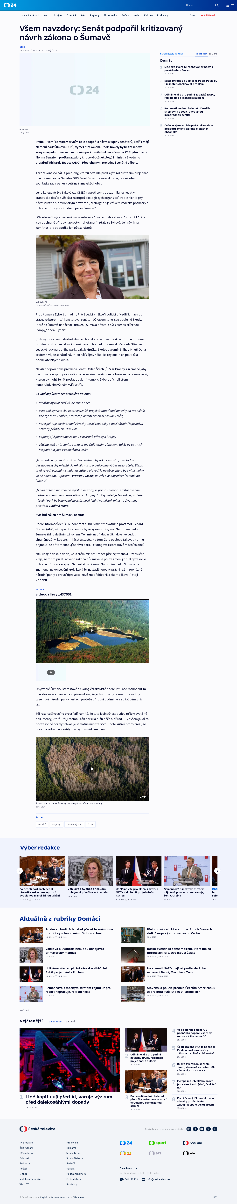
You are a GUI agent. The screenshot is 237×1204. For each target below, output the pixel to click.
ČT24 (22, 46)
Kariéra (70, 1168)
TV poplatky (26, 1152)
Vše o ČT (24, 1183)
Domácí (71, 15)
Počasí (125, 15)
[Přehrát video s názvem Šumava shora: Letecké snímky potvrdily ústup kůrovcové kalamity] (92, 768)
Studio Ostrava (74, 1157)
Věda (136, 15)
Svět (83, 15)
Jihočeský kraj (74, 823)
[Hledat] (217, 5)
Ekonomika (110, 15)
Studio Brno (73, 1152)
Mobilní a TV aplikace (31, 1178)
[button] (92, 768)
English (43, 1196)
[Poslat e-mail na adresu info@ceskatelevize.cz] (157, 1179)
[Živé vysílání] (208, 15)
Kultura (148, 15)
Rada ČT (71, 1162)
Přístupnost (79, 1196)
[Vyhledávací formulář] (202, 5)
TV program (26, 1142)
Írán (46, 15)
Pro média (72, 1142)
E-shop (24, 1173)
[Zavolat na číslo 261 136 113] (129, 1179)
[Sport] (193, 15)
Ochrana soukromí (60, 1196)
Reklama (71, 1147)
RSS (215, 1196)
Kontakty (71, 1183)
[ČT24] (10, 5)
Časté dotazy (73, 1178)
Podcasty (162, 15)
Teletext (24, 1157)
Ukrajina (57, 15)
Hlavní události (30, 15)
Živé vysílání (26, 1147)
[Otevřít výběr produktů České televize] (229, 5)
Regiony (94, 15)
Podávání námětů (76, 1173)
